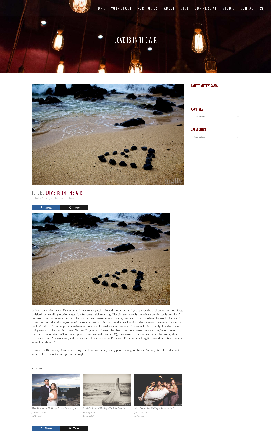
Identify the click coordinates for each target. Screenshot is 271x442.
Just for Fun (57, 198)
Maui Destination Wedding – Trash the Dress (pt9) (105, 408)
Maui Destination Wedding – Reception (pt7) (154, 408)
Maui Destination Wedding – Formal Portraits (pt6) (54, 408)
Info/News (41, 198)
